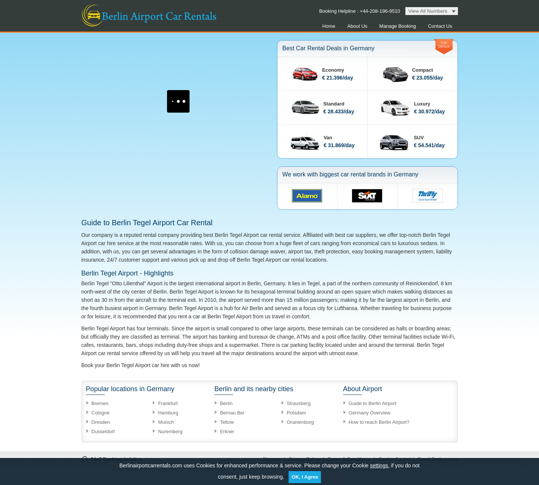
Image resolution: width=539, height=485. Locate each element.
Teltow (227, 422)
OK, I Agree (305, 477)
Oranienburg (300, 422)
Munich (166, 422)
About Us (357, 26)
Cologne (101, 413)
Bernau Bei (232, 413)
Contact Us (440, 26)
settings (379, 465)
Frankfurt (168, 403)
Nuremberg (170, 431)
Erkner (227, 431)
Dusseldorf (103, 431)
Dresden (101, 422)
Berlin (226, 403)
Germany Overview (369, 413)
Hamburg (168, 413)
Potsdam (296, 413)
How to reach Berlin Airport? (379, 422)
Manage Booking (397, 26)
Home (328, 26)
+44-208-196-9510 (379, 11)
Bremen (100, 403)
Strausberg (299, 403)
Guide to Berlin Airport (372, 403)
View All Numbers (427, 11)
